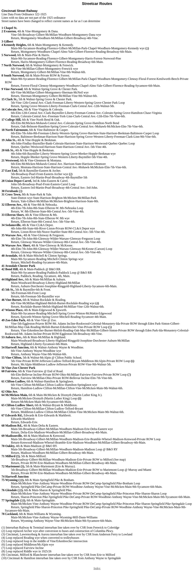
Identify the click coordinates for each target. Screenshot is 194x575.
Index (97, 568)
